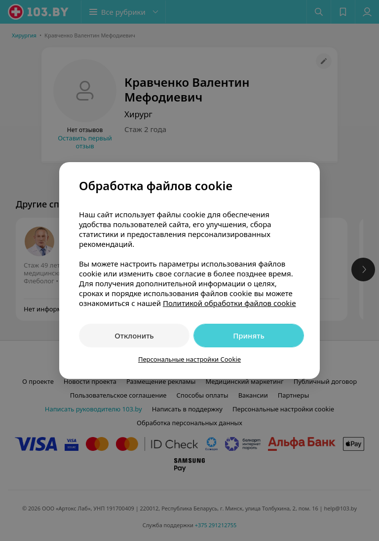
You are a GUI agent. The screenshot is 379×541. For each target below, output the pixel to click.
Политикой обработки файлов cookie (229, 303)
